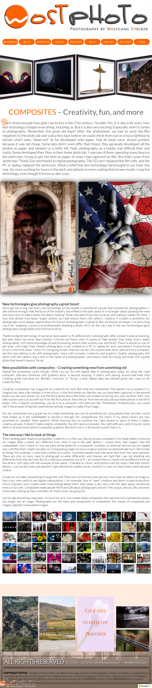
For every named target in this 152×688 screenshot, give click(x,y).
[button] (145, 685)
